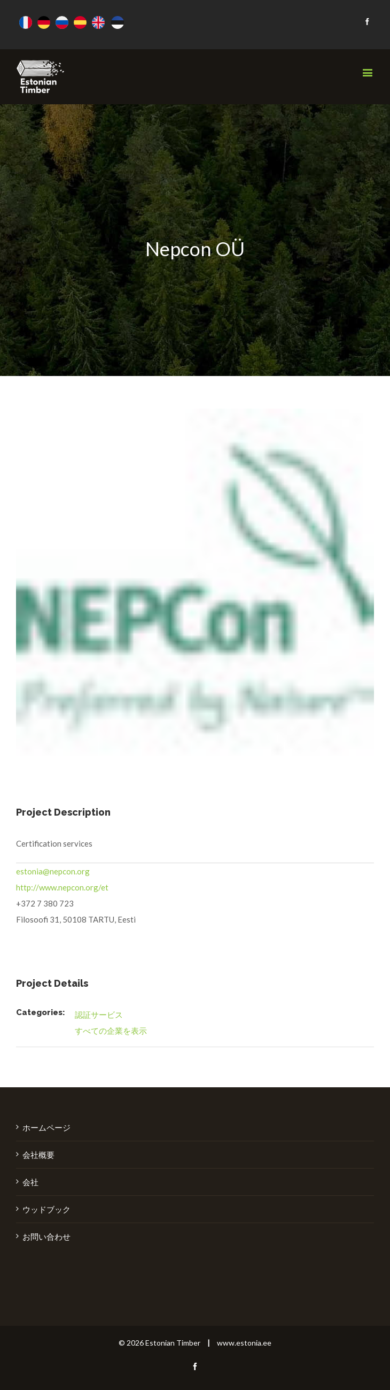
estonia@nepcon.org (53, 871)
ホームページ (46, 1127)
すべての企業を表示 (111, 1030)
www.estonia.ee (244, 1342)
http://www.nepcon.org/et (62, 887)
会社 (30, 1182)
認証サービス (99, 1014)
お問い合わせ (46, 1236)
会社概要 (38, 1154)
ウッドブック (46, 1209)
